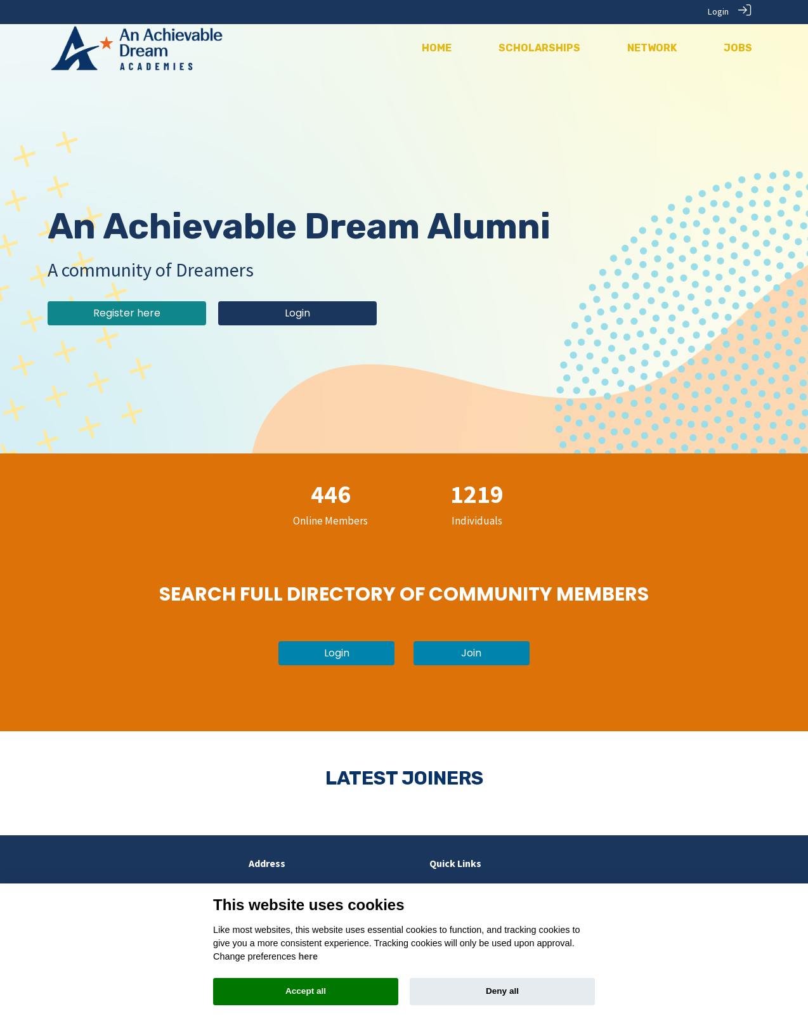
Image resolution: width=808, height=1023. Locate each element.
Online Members (330, 520)
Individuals (477, 520)
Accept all (305, 991)
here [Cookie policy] (308, 956)
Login (718, 11)
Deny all (502, 991)
